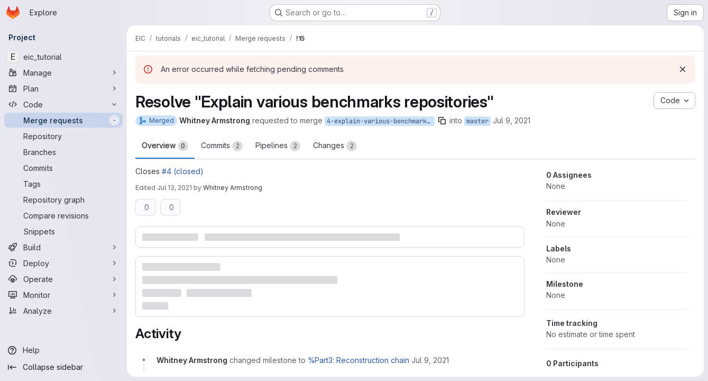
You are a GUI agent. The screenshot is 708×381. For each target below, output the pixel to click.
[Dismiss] (682, 69)
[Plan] (63, 88)
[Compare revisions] (63, 215)
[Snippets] (63, 231)
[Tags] (63, 183)
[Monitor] (63, 294)
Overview (165, 146)
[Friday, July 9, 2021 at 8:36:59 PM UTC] (430, 360)
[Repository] (63, 136)
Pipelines (277, 146)
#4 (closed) (183, 171)
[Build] (63, 247)
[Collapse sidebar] (63, 367)
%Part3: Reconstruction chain (358, 360)
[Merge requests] (63, 120)
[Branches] (63, 151)
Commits (222, 146)
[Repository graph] (63, 199)
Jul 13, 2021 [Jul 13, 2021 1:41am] (174, 188)
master (477, 121)
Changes (335, 146)
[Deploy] (63, 263)
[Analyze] (63, 310)
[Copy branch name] (442, 120)
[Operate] (63, 278)
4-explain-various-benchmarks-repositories (381, 121)
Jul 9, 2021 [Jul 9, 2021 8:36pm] (511, 120)
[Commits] (63, 167)
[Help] (63, 350)
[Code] (63, 104)
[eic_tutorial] (63, 56)
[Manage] (63, 72)
